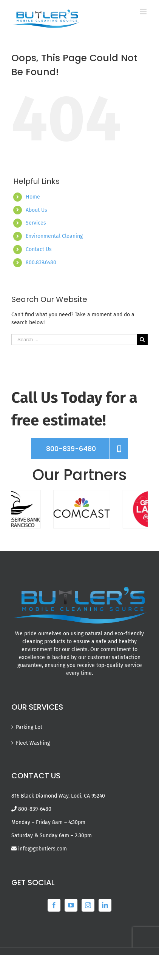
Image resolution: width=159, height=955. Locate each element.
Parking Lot (29, 727)
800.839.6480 (41, 262)
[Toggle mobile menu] (144, 11)
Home (33, 197)
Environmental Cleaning (54, 236)
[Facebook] (54, 905)
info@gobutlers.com (42, 849)
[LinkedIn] (105, 905)
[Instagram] (88, 905)
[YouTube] (71, 905)
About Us (36, 210)
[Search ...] (74, 339)
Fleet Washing (33, 743)
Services (36, 223)
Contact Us (39, 249)
